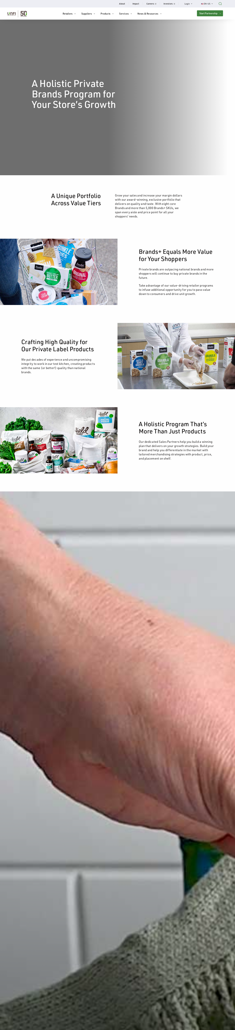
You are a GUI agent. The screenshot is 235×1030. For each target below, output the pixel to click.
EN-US (208, 3)
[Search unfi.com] (220, 3)
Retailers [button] (68, 13)
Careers (153, 3)
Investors (171, 3)
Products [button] (105, 13)
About (122, 3)
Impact (135, 3)
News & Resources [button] (147, 13)
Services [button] (124, 13)
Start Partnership (208, 13)
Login (190, 3)
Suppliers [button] (86, 13)
